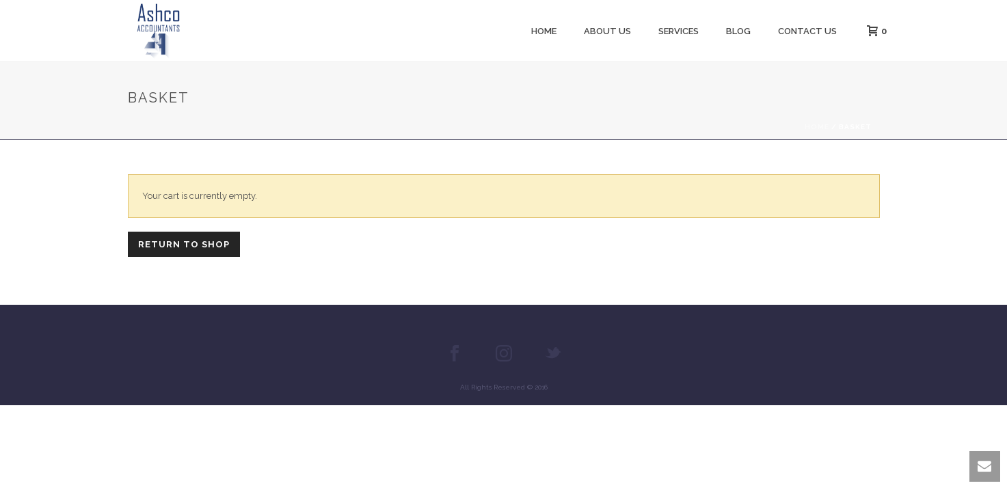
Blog (738, 31)
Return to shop (184, 244)
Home (543, 31)
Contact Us (807, 31)
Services (678, 31)
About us (607, 31)
